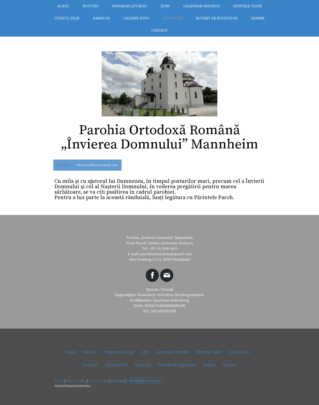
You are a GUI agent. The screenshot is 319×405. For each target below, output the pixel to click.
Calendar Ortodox (201, 6)
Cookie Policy (99, 381)
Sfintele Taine (247, 6)
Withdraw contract (144, 381)
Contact (159, 30)
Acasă (63, 6)
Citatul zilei (67, 18)
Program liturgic (129, 6)
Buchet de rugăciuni (216, 18)
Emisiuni (101, 18)
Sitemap (118, 381)
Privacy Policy (76, 381)
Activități (172, 18)
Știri (165, 6)
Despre (258, 18)
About (58, 381)
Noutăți (90, 6)
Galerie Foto (136, 18)
